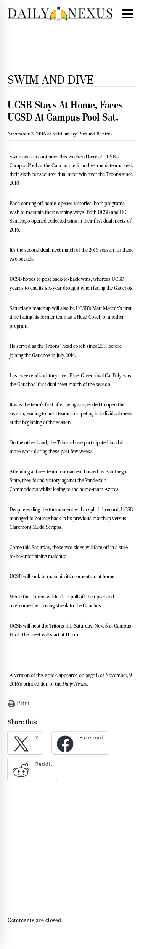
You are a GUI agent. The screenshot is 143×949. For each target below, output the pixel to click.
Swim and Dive (51, 79)
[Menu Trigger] (127, 13)
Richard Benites (95, 134)
